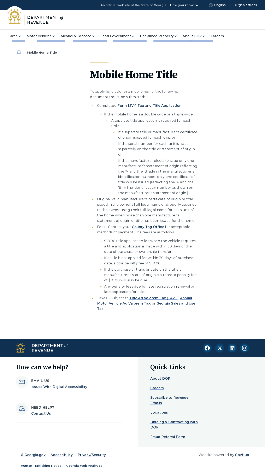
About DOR (160, 378)
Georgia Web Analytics (84, 466)
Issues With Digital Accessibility (59, 387)
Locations (159, 412)
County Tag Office (148, 227)
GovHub (242, 455)
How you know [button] (182, 5)
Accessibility (62, 455)
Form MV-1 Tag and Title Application (149, 106)
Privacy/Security (92, 455)
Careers (157, 388)
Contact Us (41, 413)
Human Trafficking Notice (41, 466)
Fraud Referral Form (168, 437)
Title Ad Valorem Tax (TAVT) (153, 298)
